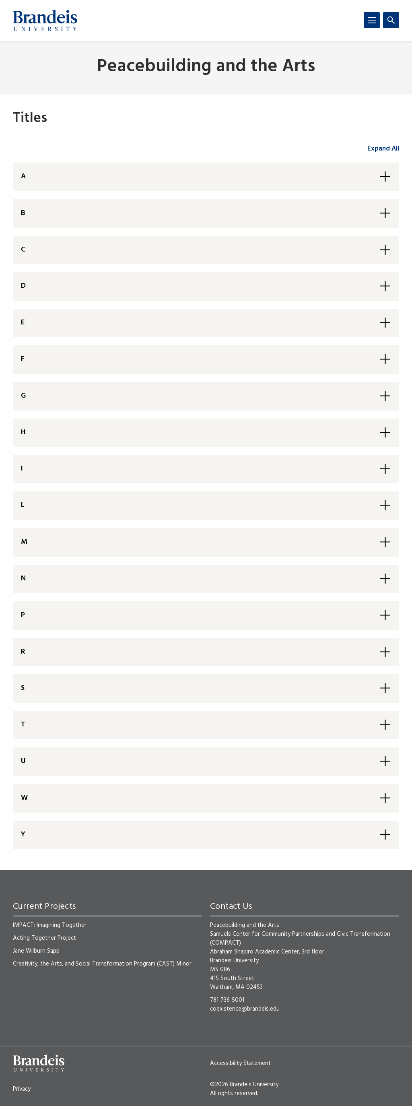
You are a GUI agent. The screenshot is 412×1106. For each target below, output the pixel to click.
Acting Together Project (44, 938)
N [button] (23, 578)
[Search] (391, 20)
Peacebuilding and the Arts (206, 67)
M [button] (24, 542)
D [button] (23, 286)
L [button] (23, 505)
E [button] (23, 322)
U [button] (23, 761)
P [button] (23, 615)
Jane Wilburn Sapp (36, 951)
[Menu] (372, 20)
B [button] (23, 213)
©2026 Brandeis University (244, 1084)
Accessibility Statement (240, 1063)
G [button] (23, 396)
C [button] (23, 250)
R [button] (23, 652)
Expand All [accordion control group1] (383, 148)
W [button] (24, 798)
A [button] (23, 176)
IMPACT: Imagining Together (50, 925)
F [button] (23, 359)
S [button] (23, 688)
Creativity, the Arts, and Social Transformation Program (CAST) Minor (102, 964)
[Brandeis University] (45, 20)
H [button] (23, 432)
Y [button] (23, 834)
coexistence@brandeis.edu (245, 1009)
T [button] (23, 724)
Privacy (22, 1089)
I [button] (22, 469)
